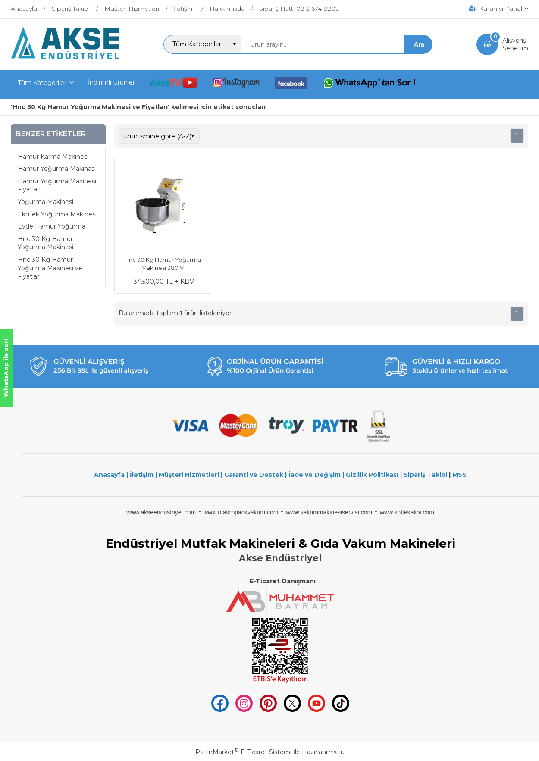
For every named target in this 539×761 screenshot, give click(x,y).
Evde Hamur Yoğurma (51, 226)
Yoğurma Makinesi (45, 202)
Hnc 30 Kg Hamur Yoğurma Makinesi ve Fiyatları (50, 268)
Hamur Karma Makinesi (53, 156)
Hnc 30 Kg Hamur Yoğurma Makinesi (45, 243)
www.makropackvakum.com (241, 512)
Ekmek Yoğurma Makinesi (57, 214)
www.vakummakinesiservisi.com (329, 512)
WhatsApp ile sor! (6, 368)
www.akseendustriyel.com (161, 512)
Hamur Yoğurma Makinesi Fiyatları (57, 185)
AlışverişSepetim (515, 44)
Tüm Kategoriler (42, 83)
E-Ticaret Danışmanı (283, 581)
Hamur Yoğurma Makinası (57, 168)
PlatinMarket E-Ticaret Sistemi (243, 752)
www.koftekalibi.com (407, 512)
